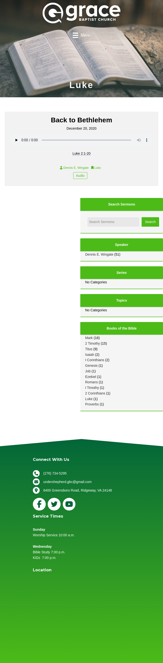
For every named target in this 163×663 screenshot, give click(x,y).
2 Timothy (92, 343)
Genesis (91, 365)
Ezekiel (90, 377)
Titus (88, 349)
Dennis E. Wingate (99, 254)
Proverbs (92, 404)
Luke (88, 399)
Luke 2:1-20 (81, 153)
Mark (89, 338)
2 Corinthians (95, 393)
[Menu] (81, 35)
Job (88, 371)
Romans (91, 382)
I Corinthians (94, 360)
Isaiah (89, 355)
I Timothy (92, 388)
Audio (80, 176)
